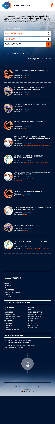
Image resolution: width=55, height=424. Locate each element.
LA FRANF (7, 285)
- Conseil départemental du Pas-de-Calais (19, 345)
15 (42, 58)
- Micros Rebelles (10, 307)
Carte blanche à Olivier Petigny (27, 225)
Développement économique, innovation (36, 163)
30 (46, 58)
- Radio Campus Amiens (36, 314)
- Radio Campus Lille (11, 330)
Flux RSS (34, 5)
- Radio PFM (8, 325)
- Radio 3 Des (8, 312)
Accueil (7, 283)
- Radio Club (32, 327)
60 (50, 58)
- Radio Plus (8, 327)
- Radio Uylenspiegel (12, 319)
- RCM (29, 310)
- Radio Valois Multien (12, 316)
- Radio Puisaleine (34, 316)
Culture (25, 94)
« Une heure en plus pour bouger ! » (28, 191)
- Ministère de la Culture (13, 347)
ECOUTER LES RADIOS (12, 292)
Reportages (9, 290)
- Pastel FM (32, 323)
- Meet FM (7, 310)
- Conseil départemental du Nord (16, 343)
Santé (25, 214)
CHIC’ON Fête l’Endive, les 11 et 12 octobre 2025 (31, 242)
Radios (7, 294)
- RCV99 (30, 321)
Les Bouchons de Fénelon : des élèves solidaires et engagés (29, 157)
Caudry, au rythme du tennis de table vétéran (29, 123)
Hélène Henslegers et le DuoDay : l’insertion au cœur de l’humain (32, 173)
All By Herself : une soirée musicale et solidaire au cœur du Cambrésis (29, 88)
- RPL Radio (8, 323)
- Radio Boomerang (35, 312)
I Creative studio (27, 392)
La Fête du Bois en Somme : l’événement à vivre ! (32, 71)
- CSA (5, 349)
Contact (7, 297)
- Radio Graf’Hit (9, 314)
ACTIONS (7, 288)
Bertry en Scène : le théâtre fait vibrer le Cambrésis (31, 105)
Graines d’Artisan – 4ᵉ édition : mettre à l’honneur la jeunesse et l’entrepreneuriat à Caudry (32, 139)
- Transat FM (8, 321)
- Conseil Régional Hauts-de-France (17, 341)
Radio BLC (27, 75)
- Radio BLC (32, 307)
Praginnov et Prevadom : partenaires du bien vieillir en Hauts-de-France (32, 208)
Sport (25, 77)
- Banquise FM (33, 325)
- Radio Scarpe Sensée (36, 319)
